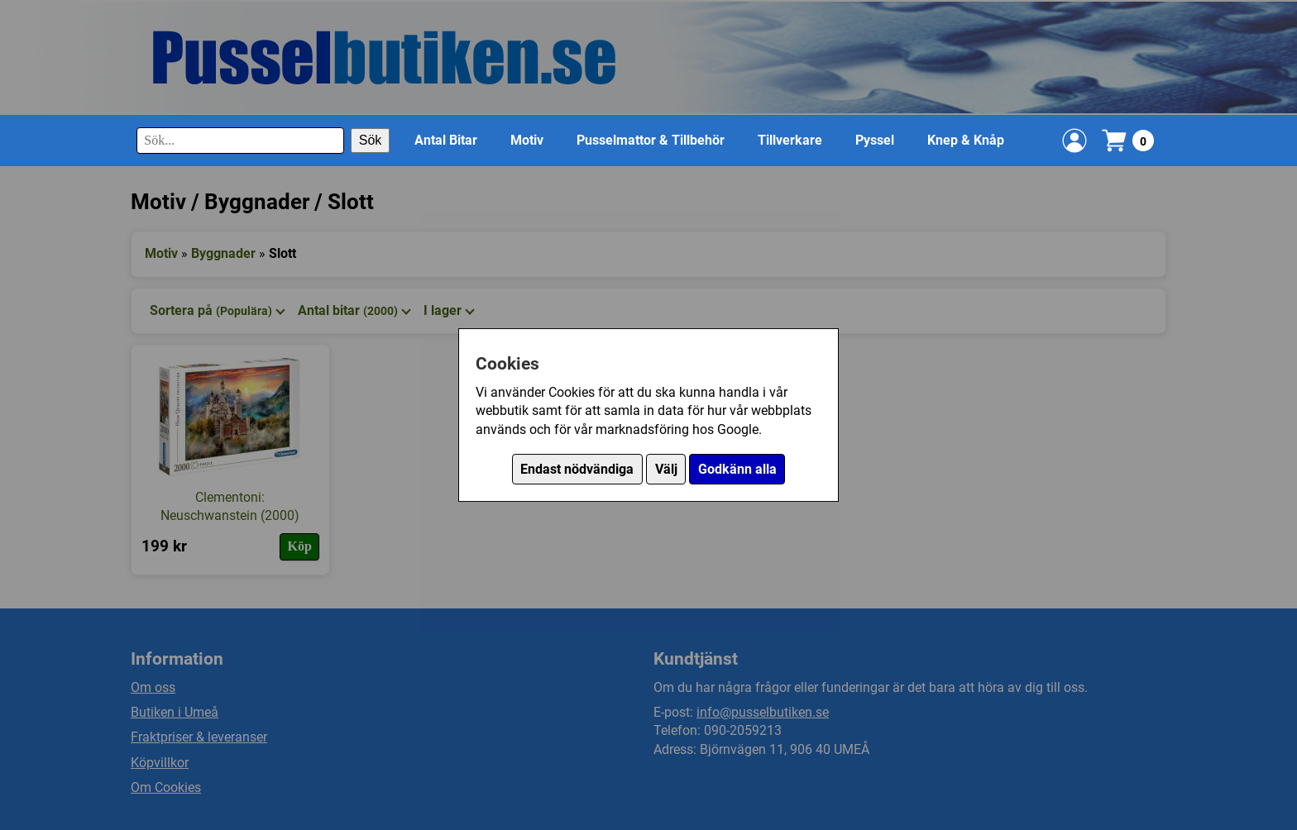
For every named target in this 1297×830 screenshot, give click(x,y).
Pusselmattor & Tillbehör (651, 140)
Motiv (526, 140)
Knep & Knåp (965, 140)
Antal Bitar (445, 140)
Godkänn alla (737, 469)
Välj (666, 469)
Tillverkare (790, 140)
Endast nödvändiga (577, 469)
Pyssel (874, 140)
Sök (370, 140)
